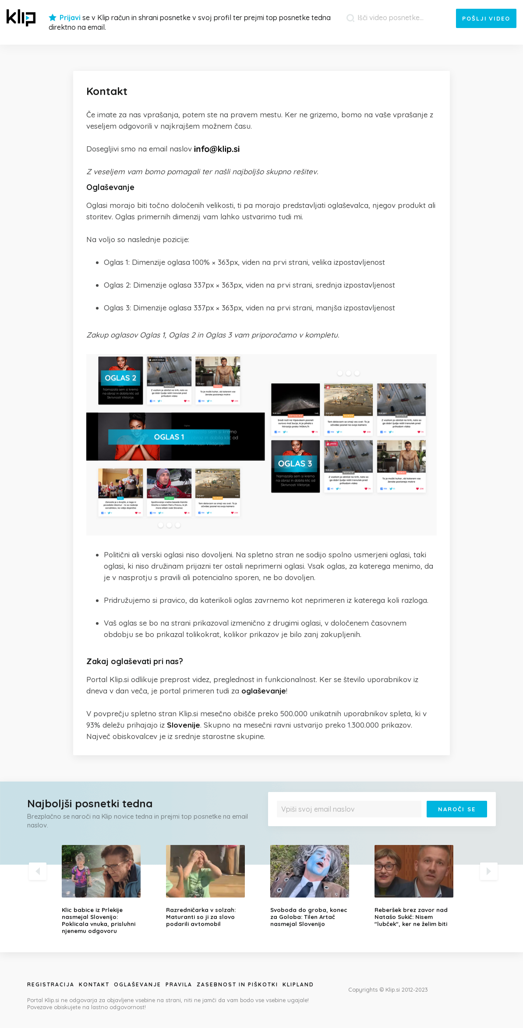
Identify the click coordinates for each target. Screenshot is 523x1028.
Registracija (50, 984)
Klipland (298, 984)
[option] (107, 889)
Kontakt (94, 984)
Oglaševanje (137, 984)
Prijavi (70, 17)
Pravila (179, 984)
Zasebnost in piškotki (237, 984)
